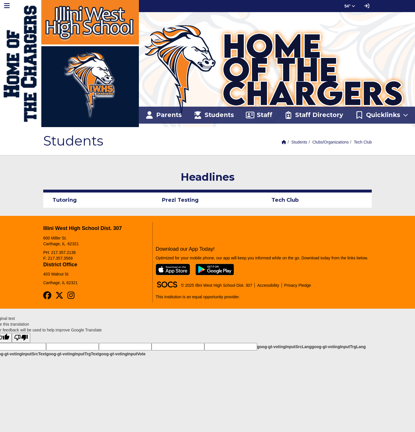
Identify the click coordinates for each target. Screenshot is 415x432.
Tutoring (64, 200)
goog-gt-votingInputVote (122, 354)
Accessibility (268, 285)
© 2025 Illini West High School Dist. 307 (216, 285)
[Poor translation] (21, 338)
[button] (382, 115)
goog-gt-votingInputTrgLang (339, 346)
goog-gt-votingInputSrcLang (284, 346)
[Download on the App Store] (173, 269)
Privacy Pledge (297, 285)
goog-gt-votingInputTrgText (72, 354)
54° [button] (349, 6)
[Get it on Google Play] (214, 269)
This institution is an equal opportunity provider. (198, 297)
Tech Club (363, 142)
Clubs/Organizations (330, 142)
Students (299, 142)
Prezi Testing (180, 200)
